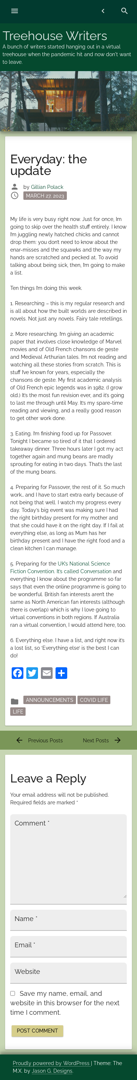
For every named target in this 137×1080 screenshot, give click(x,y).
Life (18, 712)
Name (26, 918)
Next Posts (102, 740)
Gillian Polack (47, 187)
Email (25, 945)
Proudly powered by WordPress (52, 1063)
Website (27, 971)
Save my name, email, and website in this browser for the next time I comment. (64, 1003)
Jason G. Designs (52, 1071)
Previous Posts (39, 740)
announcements (49, 700)
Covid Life (94, 700)
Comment (32, 823)
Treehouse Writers (55, 35)
